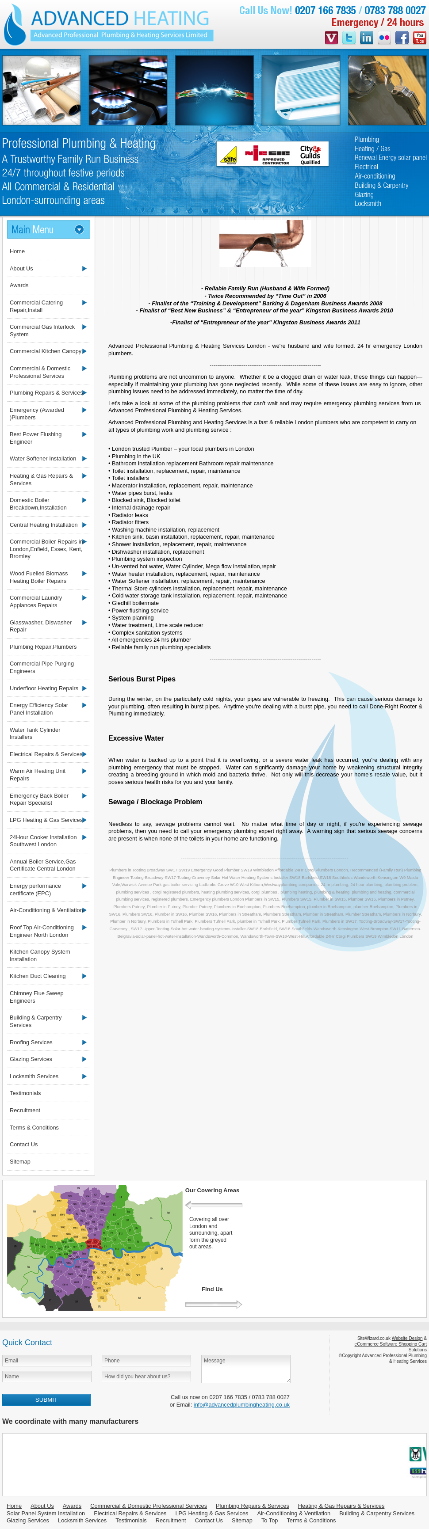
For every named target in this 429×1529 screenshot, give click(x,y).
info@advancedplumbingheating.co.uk (242, 1404)
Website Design (407, 1338)
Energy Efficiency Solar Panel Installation (39, 709)
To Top (269, 1520)
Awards (19, 285)
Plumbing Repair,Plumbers (43, 646)
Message (246, 1369)
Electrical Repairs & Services (46, 754)
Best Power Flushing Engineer (35, 438)
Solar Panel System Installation (46, 1513)
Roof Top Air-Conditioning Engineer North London (42, 931)
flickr (384, 38)
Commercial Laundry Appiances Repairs (36, 601)
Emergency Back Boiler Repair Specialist (39, 799)
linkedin (366, 38)
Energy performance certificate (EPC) (35, 889)
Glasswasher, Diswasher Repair (41, 626)
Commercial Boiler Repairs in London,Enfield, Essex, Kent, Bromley (46, 548)
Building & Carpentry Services (35, 1021)
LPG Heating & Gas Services (46, 820)
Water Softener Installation (43, 458)
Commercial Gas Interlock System (42, 330)
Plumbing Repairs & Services (46, 392)
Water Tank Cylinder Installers (35, 733)
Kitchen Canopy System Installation (40, 955)
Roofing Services (31, 1042)
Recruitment (25, 1110)
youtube (419, 38)
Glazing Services (31, 1059)
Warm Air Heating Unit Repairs (37, 775)
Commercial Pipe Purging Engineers (42, 667)
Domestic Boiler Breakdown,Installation (38, 504)
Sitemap (20, 1161)
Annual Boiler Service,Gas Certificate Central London (43, 865)
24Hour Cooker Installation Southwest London (43, 841)
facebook (402, 38)
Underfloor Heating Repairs (44, 688)
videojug (331, 38)
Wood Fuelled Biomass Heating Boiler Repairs (39, 577)
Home (17, 251)
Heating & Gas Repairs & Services (41, 479)
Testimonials (25, 1093)
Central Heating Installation (44, 524)
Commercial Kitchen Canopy (45, 351)
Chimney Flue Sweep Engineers (37, 997)
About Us (21, 268)
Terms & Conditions (34, 1127)
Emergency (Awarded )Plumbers (37, 414)
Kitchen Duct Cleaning (38, 976)
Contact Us (24, 1144)
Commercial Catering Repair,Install (36, 306)
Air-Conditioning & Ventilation (46, 910)
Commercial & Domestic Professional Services (40, 372)
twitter (349, 38)
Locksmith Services (34, 1076)
